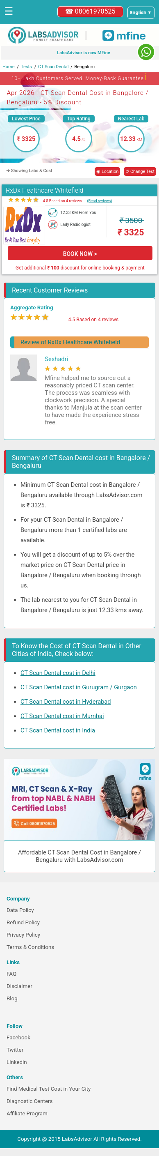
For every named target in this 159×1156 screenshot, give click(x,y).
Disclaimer (19, 986)
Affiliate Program (27, 1113)
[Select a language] (140, 13)
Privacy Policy (23, 935)
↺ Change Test (139, 171)
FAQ (11, 974)
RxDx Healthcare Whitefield (45, 190)
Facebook (18, 1037)
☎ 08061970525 (90, 11)
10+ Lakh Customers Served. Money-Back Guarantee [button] (79, 77)
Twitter (15, 1050)
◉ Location (107, 171)
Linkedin (17, 1062)
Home (8, 66)
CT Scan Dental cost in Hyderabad (65, 701)
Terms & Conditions (30, 947)
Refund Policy (23, 922)
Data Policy (20, 910)
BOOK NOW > (80, 254)
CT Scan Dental (53, 66)
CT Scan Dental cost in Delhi (57, 673)
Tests (26, 66)
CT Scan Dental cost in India (57, 730)
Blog (12, 998)
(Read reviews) (99, 200)
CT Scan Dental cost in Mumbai (62, 716)
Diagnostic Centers (29, 1101)
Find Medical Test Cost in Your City (49, 1089)
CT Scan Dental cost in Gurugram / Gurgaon (78, 687)
